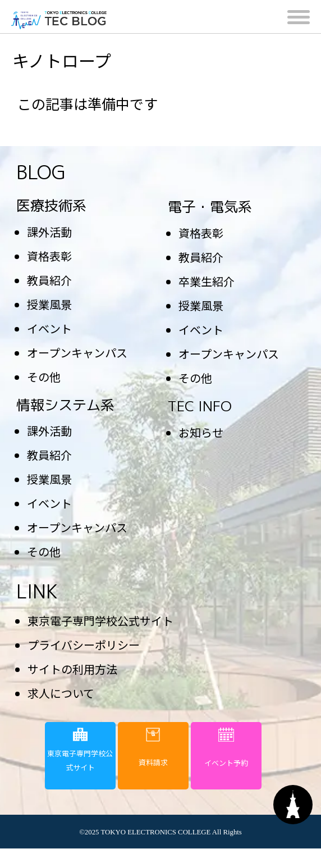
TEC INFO (200, 406)
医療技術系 (51, 205)
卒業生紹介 (206, 281)
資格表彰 (49, 256)
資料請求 (153, 748)
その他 (44, 377)
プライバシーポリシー (83, 645)
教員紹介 (49, 280)
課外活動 (49, 232)
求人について (60, 693)
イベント (49, 328)
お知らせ (200, 432)
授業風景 (49, 304)
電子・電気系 (210, 206)
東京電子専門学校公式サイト (100, 620)
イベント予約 (226, 748)
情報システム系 (65, 405)
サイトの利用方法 (72, 669)
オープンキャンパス (77, 352)
